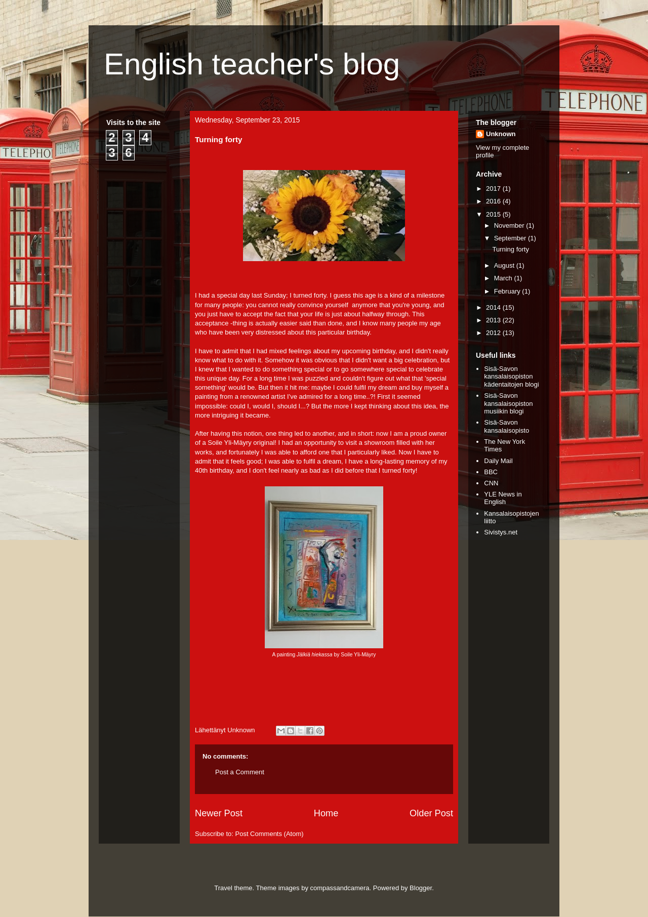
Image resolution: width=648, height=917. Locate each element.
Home (326, 813)
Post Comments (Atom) (269, 834)
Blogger (421, 888)
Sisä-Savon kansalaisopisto (506, 426)
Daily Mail (498, 461)
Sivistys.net (500, 532)
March (504, 278)
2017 (494, 188)
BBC (491, 472)
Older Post (431, 813)
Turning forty (510, 249)
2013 (494, 320)
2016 (494, 201)
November (510, 225)
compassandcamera (340, 888)
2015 (494, 214)
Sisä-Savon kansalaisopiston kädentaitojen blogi (511, 376)
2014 (494, 307)
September (511, 238)
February (508, 291)
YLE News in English (502, 498)
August (505, 265)
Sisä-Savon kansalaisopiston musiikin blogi (508, 403)
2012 (494, 333)
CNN (491, 483)
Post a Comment (239, 772)
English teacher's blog (252, 64)
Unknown (501, 134)
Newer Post (218, 813)
